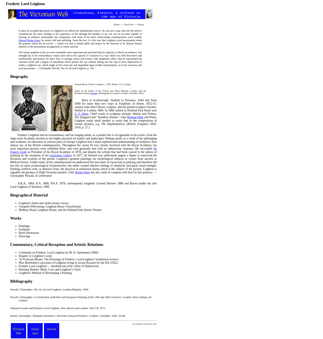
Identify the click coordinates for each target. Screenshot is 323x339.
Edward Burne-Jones (29, 40)
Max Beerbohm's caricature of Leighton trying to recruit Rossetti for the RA (64, 262)
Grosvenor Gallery (61, 155)
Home (116, 24)
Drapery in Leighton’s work (35, 256)
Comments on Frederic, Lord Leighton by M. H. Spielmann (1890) (58, 252)
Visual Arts (128, 24)
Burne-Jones (82, 172)
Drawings (24, 236)
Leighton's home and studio (35, 203)
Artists (140, 24)
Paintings (24, 226)
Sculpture (24, 229)
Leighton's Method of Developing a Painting (45, 273)
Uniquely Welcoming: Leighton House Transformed (50, 206)
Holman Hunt (135, 117)
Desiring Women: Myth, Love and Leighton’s (50, 269)
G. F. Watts (81, 113)
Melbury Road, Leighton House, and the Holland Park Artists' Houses (60, 210)
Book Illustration (29, 232)
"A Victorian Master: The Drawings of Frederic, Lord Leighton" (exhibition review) (68, 259)
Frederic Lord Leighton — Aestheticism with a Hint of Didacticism (59, 266)
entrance (94, 93)
